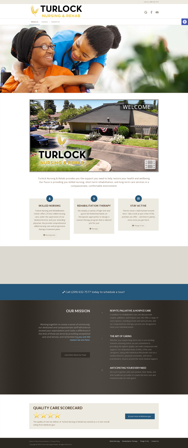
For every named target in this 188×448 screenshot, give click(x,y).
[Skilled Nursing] (49, 198)
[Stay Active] (138, 198)
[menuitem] (151, 2)
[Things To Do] (138, 225)
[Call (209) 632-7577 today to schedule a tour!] (94, 292)
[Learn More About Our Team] (75, 355)
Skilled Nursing (50, 205)
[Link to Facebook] (151, 12)
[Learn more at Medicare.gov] (140, 416)
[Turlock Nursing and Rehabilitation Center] (56, 11)
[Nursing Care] (50, 235)
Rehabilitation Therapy (94, 205)
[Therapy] (94, 229)
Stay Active (138, 205)
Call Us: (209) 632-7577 (151, 2)
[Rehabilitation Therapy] (94, 198)
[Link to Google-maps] (146, 12)
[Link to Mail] (157, 12)
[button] (184, 21)
